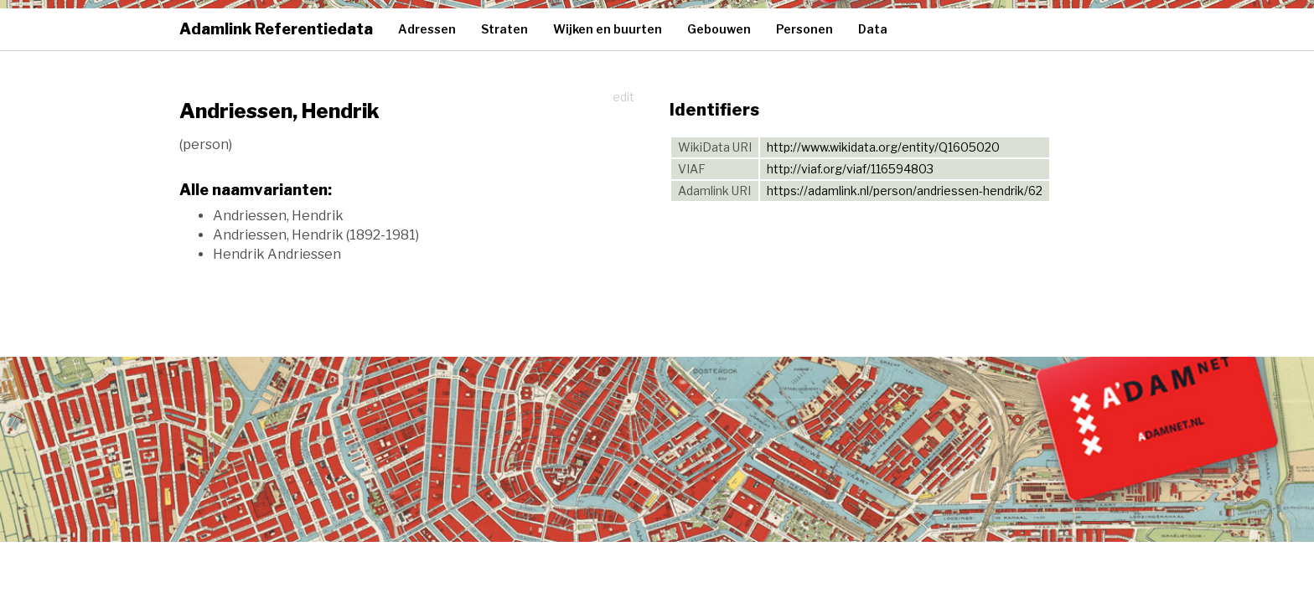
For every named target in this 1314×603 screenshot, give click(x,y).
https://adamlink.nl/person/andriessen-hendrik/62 (904, 190)
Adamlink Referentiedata (276, 29)
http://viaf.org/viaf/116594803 (850, 169)
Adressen (427, 29)
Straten (504, 29)
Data (872, 29)
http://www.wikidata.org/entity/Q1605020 (883, 147)
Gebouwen (719, 29)
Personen (804, 29)
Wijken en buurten (607, 29)
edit (623, 97)
